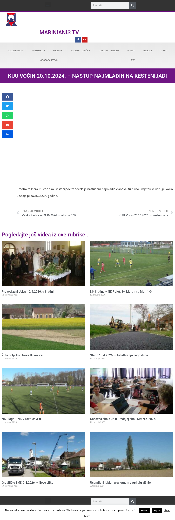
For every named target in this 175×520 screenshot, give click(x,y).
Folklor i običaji (80, 50)
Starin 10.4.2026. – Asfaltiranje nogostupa (119, 355)
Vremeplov (38, 50)
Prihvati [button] (144, 510)
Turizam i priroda (108, 50)
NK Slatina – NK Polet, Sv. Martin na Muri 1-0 (121, 291)
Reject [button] (157, 510)
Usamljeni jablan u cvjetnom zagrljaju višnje (120, 482)
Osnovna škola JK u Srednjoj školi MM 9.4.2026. (123, 419)
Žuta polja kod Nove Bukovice (22, 355)
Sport (163, 50)
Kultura (58, 50)
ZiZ (133, 60)
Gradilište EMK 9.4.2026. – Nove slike (27, 482)
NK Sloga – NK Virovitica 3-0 (21, 419)
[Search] (132, 5)
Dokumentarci (16, 50)
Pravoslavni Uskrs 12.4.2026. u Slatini (28, 291)
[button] (48, 4)
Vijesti (131, 50)
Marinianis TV (59, 32)
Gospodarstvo (49, 60)
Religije (147, 50)
